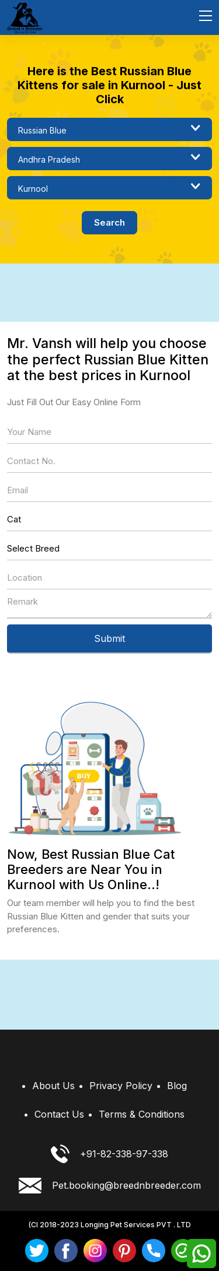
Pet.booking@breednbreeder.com (110, 1185)
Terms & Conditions (142, 1114)
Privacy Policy (120, 1085)
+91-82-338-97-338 (109, 1153)
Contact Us (59, 1114)
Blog (177, 1085)
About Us (53, 1085)
